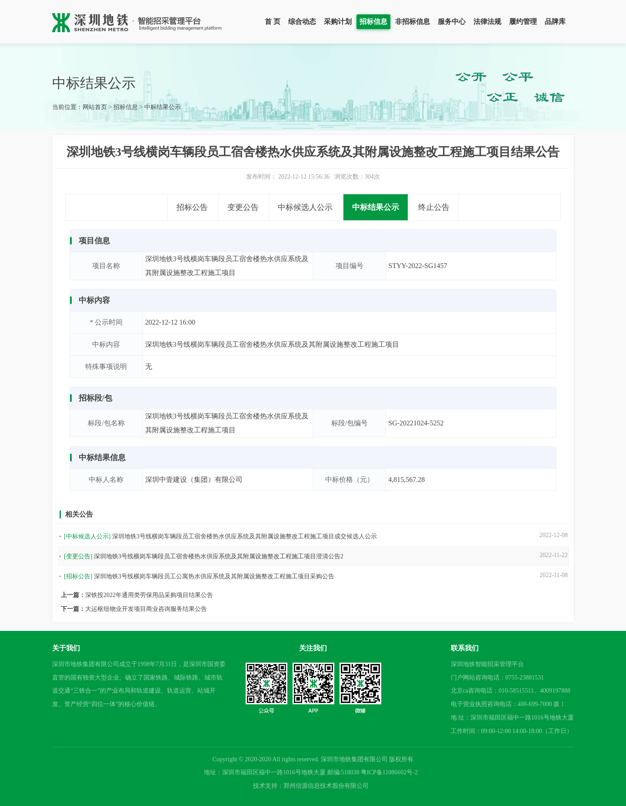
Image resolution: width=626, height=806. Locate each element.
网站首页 (95, 107)
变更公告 (243, 207)
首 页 (272, 21)
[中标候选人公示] (87, 536)
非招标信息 (412, 21)
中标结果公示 (162, 107)
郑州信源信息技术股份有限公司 (326, 786)
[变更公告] (78, 556)
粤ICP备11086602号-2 (389, 772)
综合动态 (302, 21)
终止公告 (434, 207)
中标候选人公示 (305, 207)
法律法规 (487, 21)
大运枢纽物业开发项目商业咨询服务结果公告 (146, 609)
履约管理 (523, 21)
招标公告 (192, 207)
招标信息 (373, 21)
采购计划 (338, 21)
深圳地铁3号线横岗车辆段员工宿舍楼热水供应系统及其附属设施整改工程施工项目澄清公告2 (218, 556)
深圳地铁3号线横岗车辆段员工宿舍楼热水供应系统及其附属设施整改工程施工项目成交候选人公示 (244, 536)
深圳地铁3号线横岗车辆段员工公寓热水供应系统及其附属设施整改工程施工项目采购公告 (214, 576)
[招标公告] (78, 576)
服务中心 (452, 21)
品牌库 (555, 21)
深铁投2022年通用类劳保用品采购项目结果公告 (149, 595)
